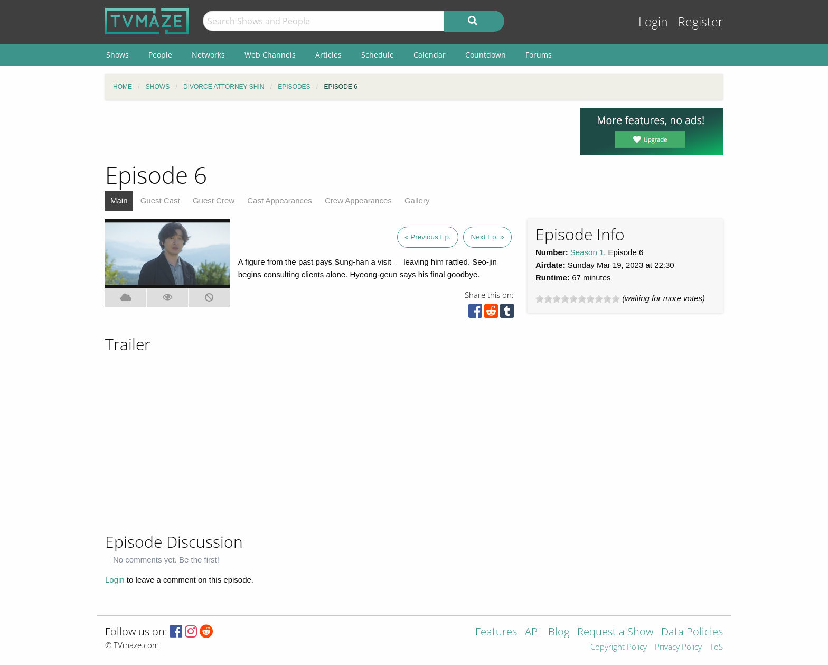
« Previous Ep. (427, 237)
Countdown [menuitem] (485, 55)
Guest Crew (213, 200)
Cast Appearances (279, 200)
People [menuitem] (160, 55)
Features (496, 632)
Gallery (417, 200)
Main (119, 200)
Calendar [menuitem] (429, 55)
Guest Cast (160, 200)
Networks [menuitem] (208, 55)
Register (700, 22)
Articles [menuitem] (328, 55)
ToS (716, 647)
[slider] (577, 299)
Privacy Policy (678, 647)
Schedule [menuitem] (377, 55)
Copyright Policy (618, 647)
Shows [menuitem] (117, 55)
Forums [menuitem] (538, 55)
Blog (558, 632)
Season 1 (587, 252)
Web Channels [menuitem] (270, 55)
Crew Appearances (358, 200)
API (532, 632)
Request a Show (615, 632)
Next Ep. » (487, 237)
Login (653, 22)
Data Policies (692, 632)
